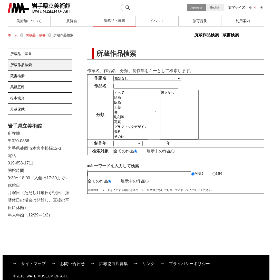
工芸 (131, 107)
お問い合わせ (72, 263)
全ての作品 (125, 151)
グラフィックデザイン (131, 127)
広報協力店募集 (113, 263)
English (214, 7)
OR (217, 173)
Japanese (196, 7)
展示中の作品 (160, 151)
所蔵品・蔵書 (36, 35)
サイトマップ (33, 263)
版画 (131, 102)
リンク (148, 263)
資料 (131, 131)
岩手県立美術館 (39, 8)
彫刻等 (131, 117)
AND (197, 173)
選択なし (179, 92)
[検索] (151, 7)
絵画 (131, 97)
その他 (131, 136)
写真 (131, 122)
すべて (131, 92)
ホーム (13, 35)
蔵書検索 (230, 35)
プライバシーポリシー (189, 263)
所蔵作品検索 (206, 35)
